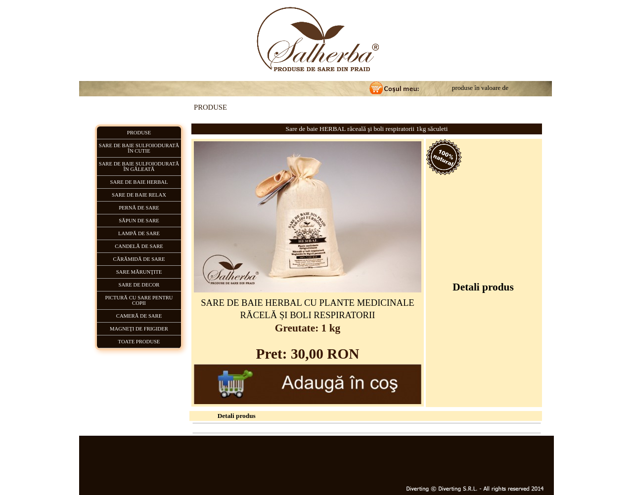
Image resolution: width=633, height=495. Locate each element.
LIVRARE (402, 427)
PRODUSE (281, 427)
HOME (255, 427)
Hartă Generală (469, 427)
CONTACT (433, 427)
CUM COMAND (320, 427)
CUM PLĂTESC (365, 427)
